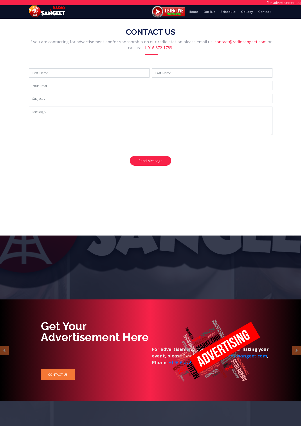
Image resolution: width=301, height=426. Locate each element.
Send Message (150, 161)
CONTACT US (58, 374)
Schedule (228, 12)
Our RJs (209, 12)
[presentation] (62, 148)
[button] (4, 350)
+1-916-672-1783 (157, 48)
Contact (264, 12)
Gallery (247, 12)
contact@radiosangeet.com (240, 42)
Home (193, 12)
